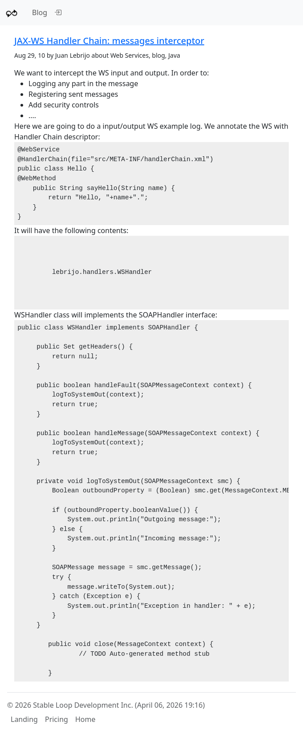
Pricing (56, 719)
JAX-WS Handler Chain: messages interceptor (109, 41)
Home (85, 719)
